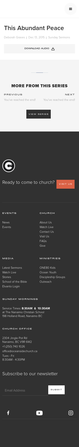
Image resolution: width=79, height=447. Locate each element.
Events (6, 227)
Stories (6, 277)
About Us (46, 222)
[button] (70, 9)
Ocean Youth (48, 272)
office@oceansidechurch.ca (19, 351)
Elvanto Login (11, 286)
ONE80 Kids (47, 268)
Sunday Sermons (59, 37)
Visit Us (44, 236)
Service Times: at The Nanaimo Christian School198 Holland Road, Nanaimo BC (26, 312)
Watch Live (47, 227)
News (5, 222)
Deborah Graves (14, 37)
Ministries (50, 258)
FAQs (43, 241)
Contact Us (47, 232)
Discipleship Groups (52, 277)
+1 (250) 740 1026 (13, 346)
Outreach (46, 282)
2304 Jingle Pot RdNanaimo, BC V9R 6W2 (17, 340)
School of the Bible (14, 282)
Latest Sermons (12, 268)
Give (43, 246)
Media (8, 258)
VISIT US (65, 184)
